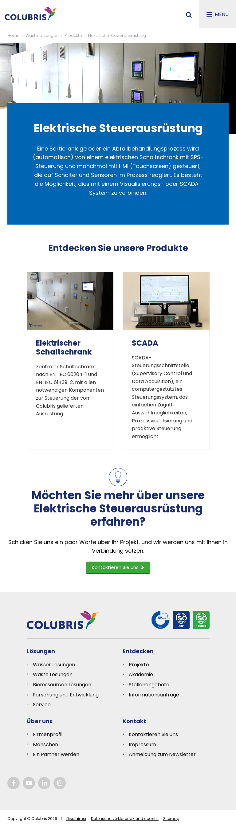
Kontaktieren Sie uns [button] (118, 567)
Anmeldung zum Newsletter (162, 754)
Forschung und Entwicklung (66, 694)
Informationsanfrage (154, 694)
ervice (43, 704)
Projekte (139, 664)
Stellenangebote (149, 684)
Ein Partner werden (56, 754)
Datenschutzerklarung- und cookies (125, 818)
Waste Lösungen (53, 674)
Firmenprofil (47, 734)
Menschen (45, 744)
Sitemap (171, 818)
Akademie (141, 674)
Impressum (142, 744)
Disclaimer (76, 818)
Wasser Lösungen (54, 664)
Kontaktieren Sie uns (153, 734)
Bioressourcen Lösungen (62, 684)
